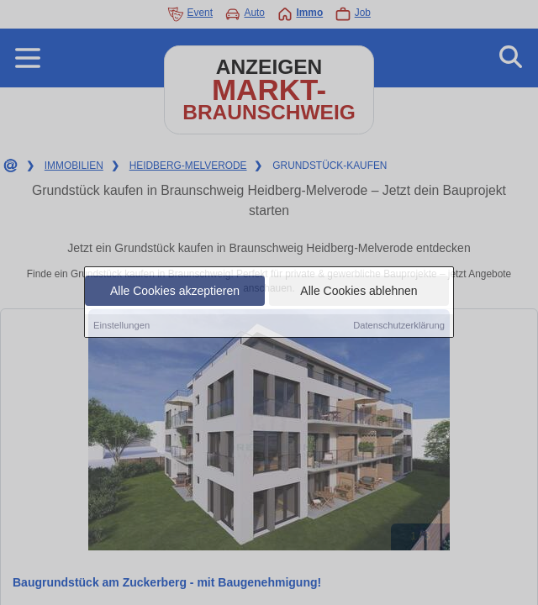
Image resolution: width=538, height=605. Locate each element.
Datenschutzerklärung (399, 326)
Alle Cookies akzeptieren (175, 291)
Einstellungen (121, 326)
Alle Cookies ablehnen (358, 291)
